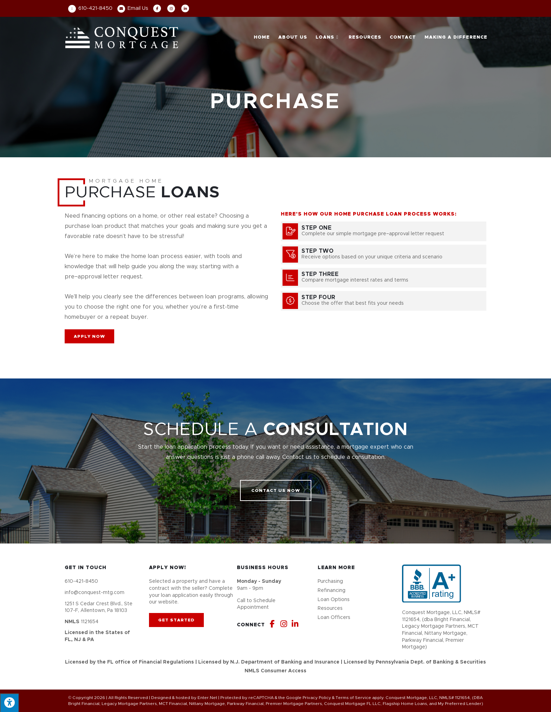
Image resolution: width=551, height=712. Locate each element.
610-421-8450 (90, 8)
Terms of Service (353, 697)
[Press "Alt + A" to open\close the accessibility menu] (9, 702)
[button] (89, 336)
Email (132, 8)
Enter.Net (207, 697)
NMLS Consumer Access (275, 670)
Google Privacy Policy (308, 697)
